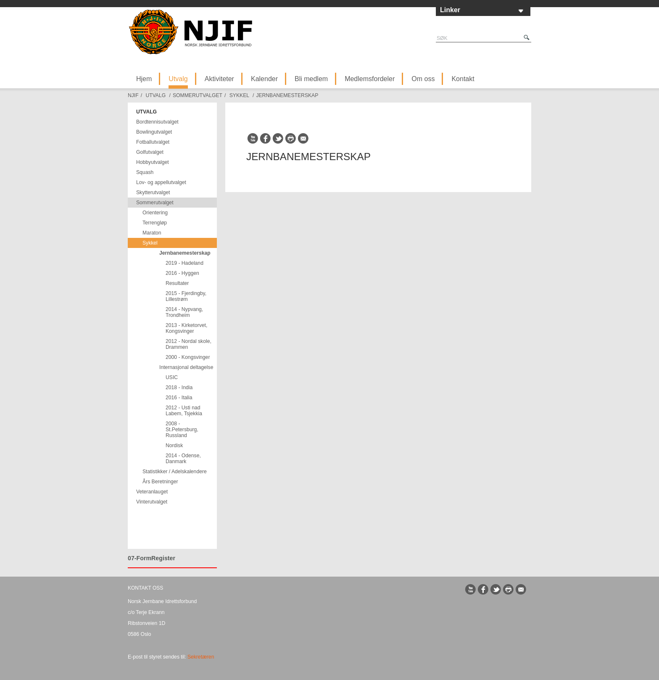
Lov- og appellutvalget (161, 182)
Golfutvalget (149, 152)
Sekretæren (200, 657)
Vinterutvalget (151, 502)
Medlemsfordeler (370, 78)
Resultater (177, 283)
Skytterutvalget (153, 192)
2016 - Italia (179, 398)
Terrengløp (154, 223)
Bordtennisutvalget (157, 122)
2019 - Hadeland (184, 263)
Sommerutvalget (197, 95)
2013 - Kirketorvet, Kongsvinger (186, 328)
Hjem (144, 78)
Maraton (151, 233)
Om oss (423, 78)
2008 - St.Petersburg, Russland (182, 429)
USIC (172, 377)
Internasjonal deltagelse (186, 367)
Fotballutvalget (152, 142)
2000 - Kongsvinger (188, 357)
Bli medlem (311, 78)
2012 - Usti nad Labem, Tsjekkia (184, 410)
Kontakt (462, 78)
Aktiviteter (219, 78)
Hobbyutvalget (152, 162)
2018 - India (179, 387)
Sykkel (239, 95)
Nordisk (174, 445)
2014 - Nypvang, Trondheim (184, 312)
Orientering (155, 213)
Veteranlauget (152, 492)
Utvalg (178, 78)
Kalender (264, 78)
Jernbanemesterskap (287, 95)
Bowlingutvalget (154, 132)
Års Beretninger (160, 482)
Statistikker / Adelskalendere (174, 471)
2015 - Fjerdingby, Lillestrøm (186, 296)
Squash (144, 172)
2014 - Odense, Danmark (183, 458)
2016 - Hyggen (182, 273)
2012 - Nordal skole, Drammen (188, 344)
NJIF (133, 95)
